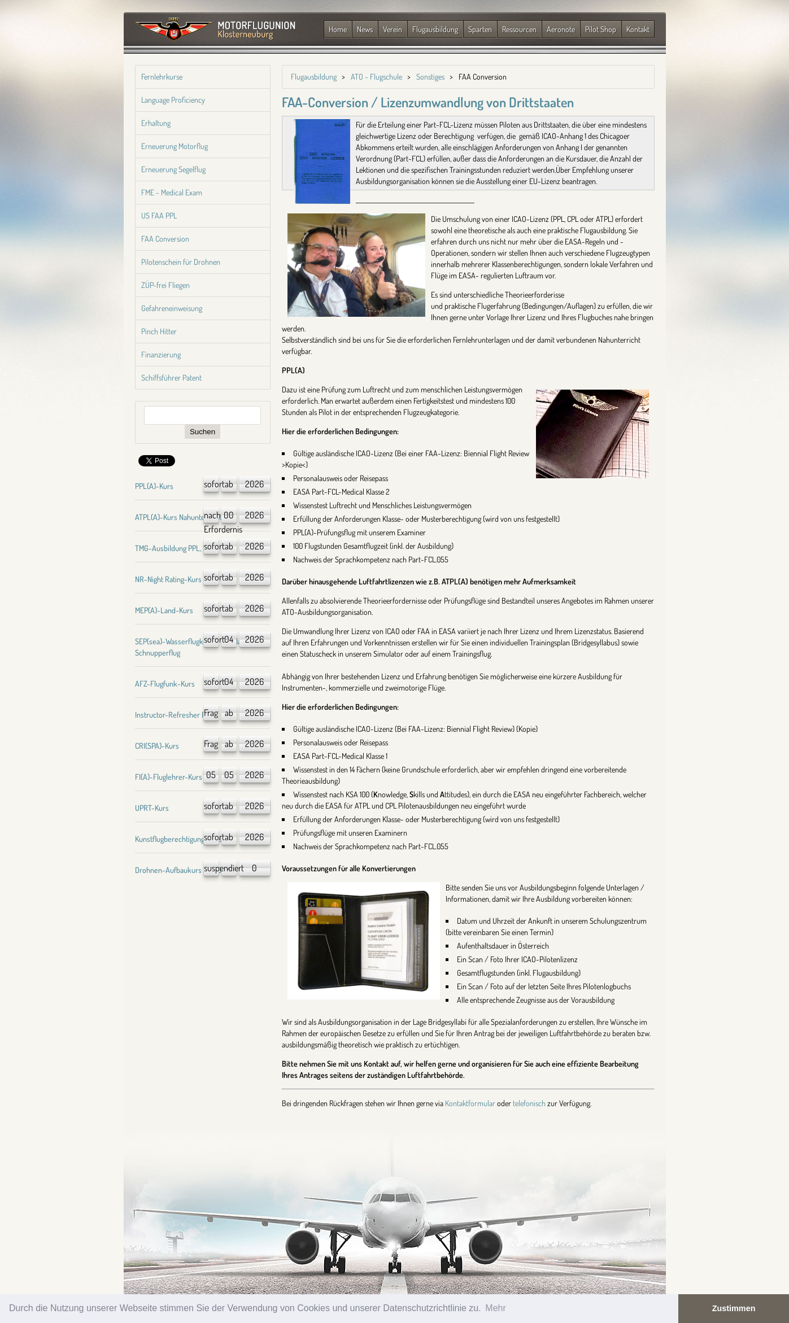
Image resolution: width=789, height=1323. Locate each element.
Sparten (480, 29)
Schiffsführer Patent (171, 377)
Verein (392, 29)
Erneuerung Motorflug (174, 146)
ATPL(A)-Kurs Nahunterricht (178, 517)
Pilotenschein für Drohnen (180, 262)
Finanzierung (161, 354)
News (365, 29)
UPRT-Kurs (152, 808)
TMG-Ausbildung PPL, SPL (175, 548)
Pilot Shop (600, 29)
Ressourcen (519, 29)
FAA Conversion (165, 238)
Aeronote (561, 29)
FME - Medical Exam (171, 192)
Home (338, 29)
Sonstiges (430, 76)
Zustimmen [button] (734, 1308)
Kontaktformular (470, 1103)
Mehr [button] (495, 1308)
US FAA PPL (159, 215)
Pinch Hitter (159, 331)
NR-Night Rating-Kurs (168, 579)
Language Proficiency (173, 99)
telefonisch (529, 1103)
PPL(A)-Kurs (154, 486)
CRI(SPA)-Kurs (157, 745)
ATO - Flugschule (376, 76)
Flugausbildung (435, 29)
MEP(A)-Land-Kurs (164, 610)
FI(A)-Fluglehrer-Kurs (168, 776)
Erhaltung (156, 123)
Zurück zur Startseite (215, 30)
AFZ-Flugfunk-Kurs (165, 683)
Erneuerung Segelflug (173, 169)
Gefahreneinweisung (171, 308)
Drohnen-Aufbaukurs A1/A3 (178, 870)
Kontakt (637, 29)
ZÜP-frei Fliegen (165, 285)
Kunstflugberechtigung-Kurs (178, 839)
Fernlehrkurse (161, 76)
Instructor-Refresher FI (171, 714)
